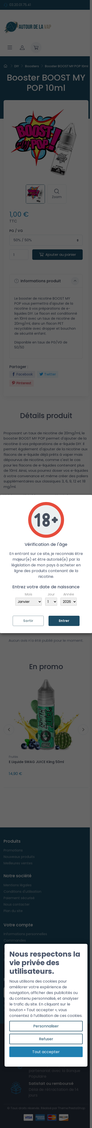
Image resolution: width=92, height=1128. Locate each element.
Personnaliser (46, 1026)
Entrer (64, 620)
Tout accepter (46, 1052)
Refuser (46, 1039)
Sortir (28, 620)
